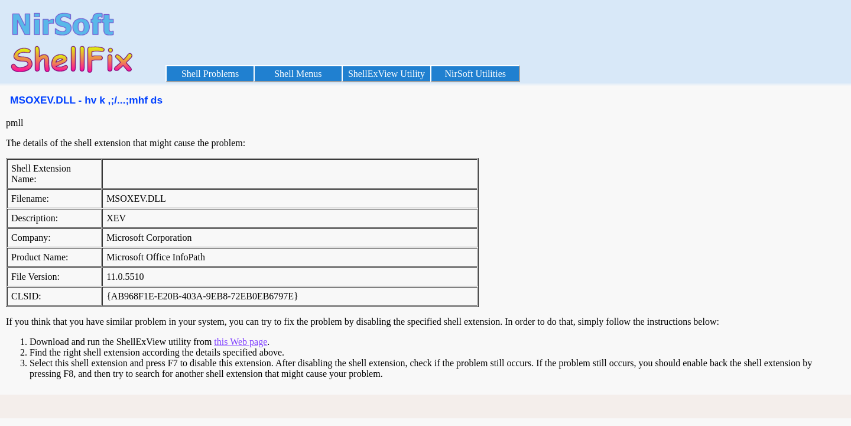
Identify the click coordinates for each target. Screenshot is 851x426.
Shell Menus (297, 74)
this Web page (240, 342)
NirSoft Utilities (475, 74)
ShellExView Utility (386, 74)
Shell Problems (210, 74)
